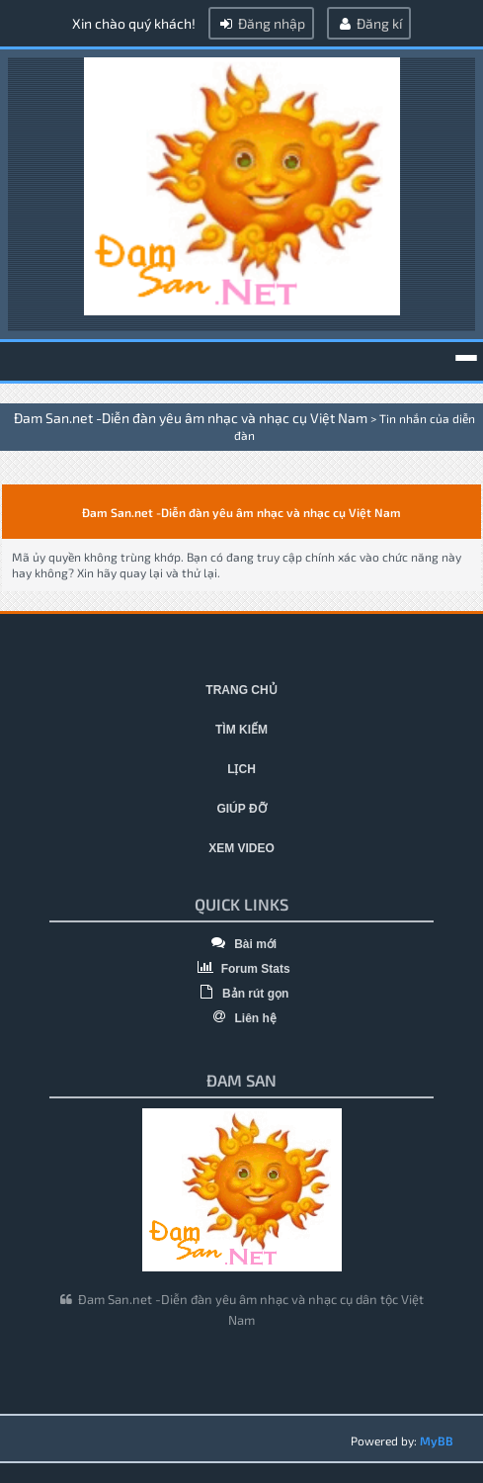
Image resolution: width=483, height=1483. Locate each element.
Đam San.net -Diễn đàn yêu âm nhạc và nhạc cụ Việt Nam (190, 417)
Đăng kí (369, 23)
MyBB (436, 1440)
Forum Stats (241, 969)
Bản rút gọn (242, 994)
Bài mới (241, 944)
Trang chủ (241, 690)
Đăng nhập (261, 23)
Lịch (241, 769)
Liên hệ (241, 1018)
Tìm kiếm (241, 730)
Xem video (241, 848)
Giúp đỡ (241, 809)
